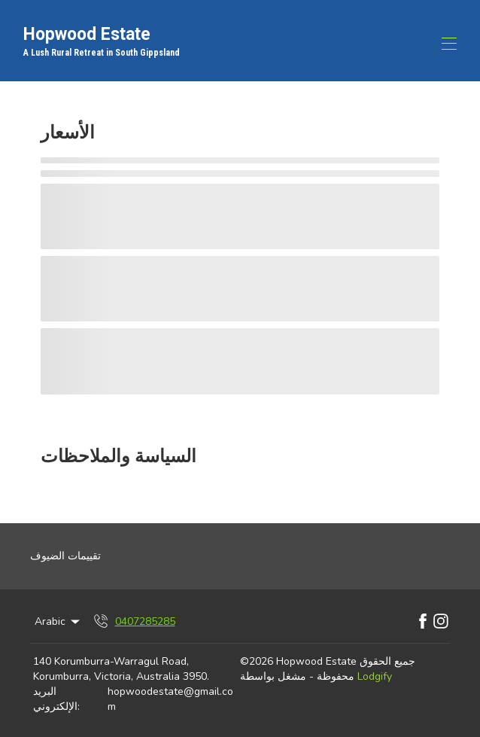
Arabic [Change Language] (58, 621)
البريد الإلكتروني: (56, 699)
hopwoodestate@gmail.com (170, 699)
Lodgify (374, 676)
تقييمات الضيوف (65, 556)
